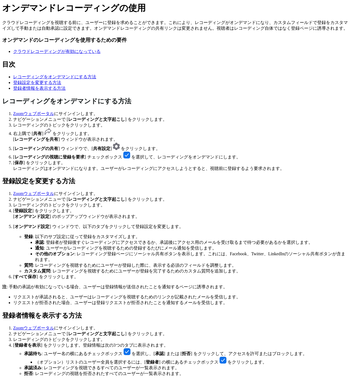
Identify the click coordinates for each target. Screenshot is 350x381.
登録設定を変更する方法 (37, 82)
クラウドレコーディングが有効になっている (57, 51)
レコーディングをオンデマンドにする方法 (54, 76)
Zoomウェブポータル (33, 113)
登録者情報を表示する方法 (39, 88)
